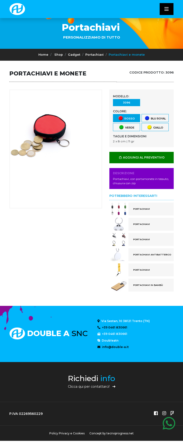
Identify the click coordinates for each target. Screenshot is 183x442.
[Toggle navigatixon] (166, 9)
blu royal (155, 117)
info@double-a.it (113, 347)
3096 (126, 102)
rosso (126, 117)
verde (126, 126)
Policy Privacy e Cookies (66, 434)
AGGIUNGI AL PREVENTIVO (142, 157)
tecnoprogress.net (120, 434)
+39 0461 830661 (112, 327)
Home (43, 54)
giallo (155, 126)
